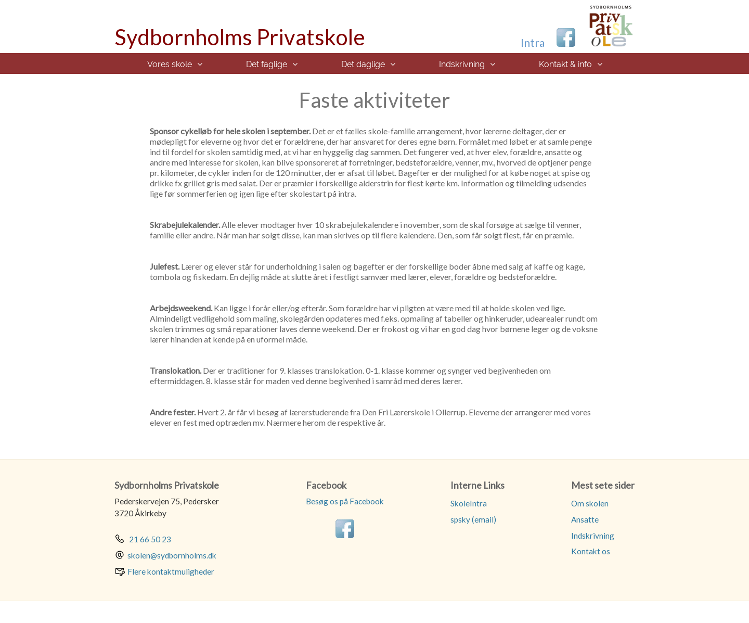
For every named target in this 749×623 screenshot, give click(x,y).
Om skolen (590, 503)
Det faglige (266, 64)
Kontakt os (590, 551)
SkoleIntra (468, 503)
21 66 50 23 (149, 539)
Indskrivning (462, 64)
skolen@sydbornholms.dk (171, 555)
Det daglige (363, 64)
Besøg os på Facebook (345, 501)
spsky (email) (473, 519)
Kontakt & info (565, 64)
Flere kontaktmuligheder (170, 571)
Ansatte (585, 519)
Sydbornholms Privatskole (239, 37)
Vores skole (169, 64)
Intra (533, 42)
